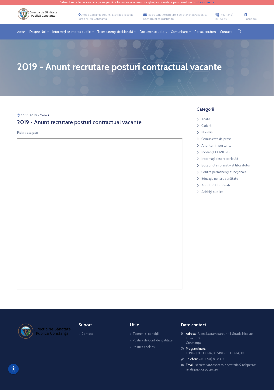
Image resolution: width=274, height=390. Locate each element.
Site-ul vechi (205, 2)
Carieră (44, 115)
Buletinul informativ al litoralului (225, 165)
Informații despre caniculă (219, 159)
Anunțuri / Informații (215, 185)
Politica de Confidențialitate (152, 340)
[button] (239, 31)
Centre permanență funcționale (224, 172)
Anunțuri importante (216, 145)
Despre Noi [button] (37, 31)
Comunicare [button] (180, 31)
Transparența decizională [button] (115, 31)
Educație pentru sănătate (219, 178)
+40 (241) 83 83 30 (212, 359)
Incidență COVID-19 (216, 152)
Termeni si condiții (146, 334)
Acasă (21, 31)
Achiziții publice (212, 192)
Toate (205, 119)
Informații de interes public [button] (71, 31)
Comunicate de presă (216, 139)
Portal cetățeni (205, 31)
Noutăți (207, 132)
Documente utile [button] (152, 31)
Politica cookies (144, 347)
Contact (226, 31)
